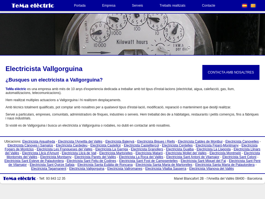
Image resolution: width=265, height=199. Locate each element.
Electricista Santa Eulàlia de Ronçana (104, 165)
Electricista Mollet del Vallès (186, 153)
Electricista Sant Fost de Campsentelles (148, 161)
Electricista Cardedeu (72, 145)
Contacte (208, 5)
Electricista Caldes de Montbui (200, 141)
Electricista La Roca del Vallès (141, 157)
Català (253, 5)
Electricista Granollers (147, 149)
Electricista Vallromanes (124, 169)
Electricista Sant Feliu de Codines (91, 161)
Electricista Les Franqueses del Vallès (64, 149)
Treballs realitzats (173, 5)
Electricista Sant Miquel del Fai (203, 161)
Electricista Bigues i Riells (156, 141)
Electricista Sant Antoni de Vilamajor (192, 157)
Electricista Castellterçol (141, 145)
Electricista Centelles (177, 145)
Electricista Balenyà (119, 141)
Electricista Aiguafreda (38, 141)
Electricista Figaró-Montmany (217, 145)
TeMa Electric (33, 5)
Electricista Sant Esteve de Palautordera (34, 161)
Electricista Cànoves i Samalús (30, 145)
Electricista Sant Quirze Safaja (52, 165)
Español (244, 5)
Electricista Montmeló (225, 153)
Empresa (108, 5)
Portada (80, 5)
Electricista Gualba (180, 149)
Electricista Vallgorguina (86, 169)
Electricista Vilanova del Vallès (211, 169)
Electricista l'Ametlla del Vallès (80, 141)
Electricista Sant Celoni (239, 157)
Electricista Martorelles (116, 153)
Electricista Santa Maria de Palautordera (225, 165)
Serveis (137, 5)
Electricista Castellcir (105, 145)
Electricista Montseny (55, 157)
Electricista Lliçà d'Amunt (40, 153)
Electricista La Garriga (112, 149)
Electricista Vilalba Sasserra (165, 169)
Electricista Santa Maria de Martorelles (164, 165)
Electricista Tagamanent (48, 169)
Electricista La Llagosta (213, 149)
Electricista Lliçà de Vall (79, 153)
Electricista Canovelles (242, 141)
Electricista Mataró (149, 153)
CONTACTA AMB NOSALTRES (231, 72)
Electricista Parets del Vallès (95, 157)
